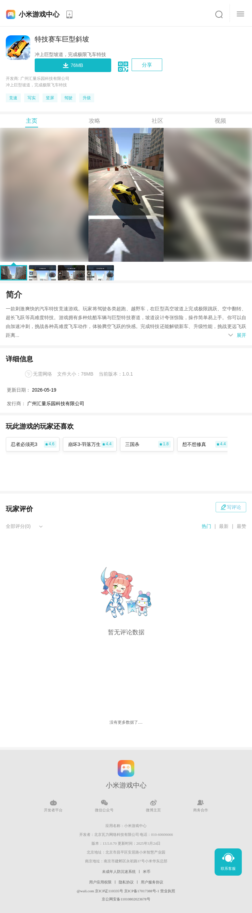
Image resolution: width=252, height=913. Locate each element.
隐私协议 (126, 882)
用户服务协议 (152, 882)
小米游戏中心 (39, 14)
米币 (146, 871)
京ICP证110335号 (109, 891)
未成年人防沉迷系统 (119, 871)
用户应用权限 (100, 882)
